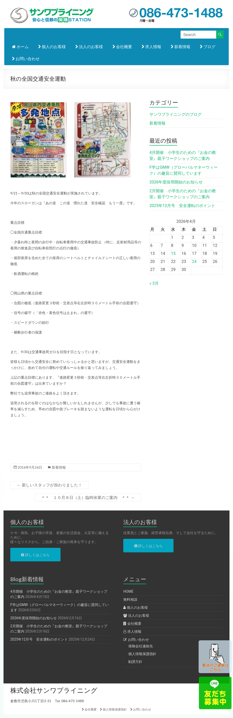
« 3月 (153, 283)
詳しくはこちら (35, 555)
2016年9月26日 (30, 467)
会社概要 (122, 46)
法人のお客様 (89, 46)
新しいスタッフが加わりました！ (49, 485)
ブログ (207, 46)
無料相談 (130, 599)
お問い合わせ (26, 58)
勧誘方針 (135, 662)
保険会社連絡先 (140, 646)
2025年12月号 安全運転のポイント (182, 205)
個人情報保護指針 (142, 654)
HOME (128, 591)
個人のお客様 (52, 46)
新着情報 (180, 46)
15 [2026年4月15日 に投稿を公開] (173, 253)
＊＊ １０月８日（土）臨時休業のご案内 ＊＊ (88, 497)
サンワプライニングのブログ (175, 114)
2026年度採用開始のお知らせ (176, 182)
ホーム (20, 46)
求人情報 (151, 46)
